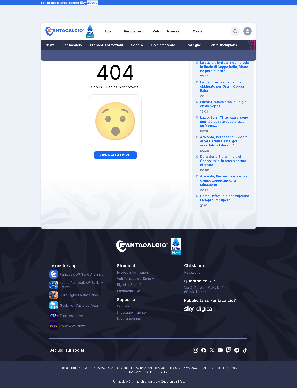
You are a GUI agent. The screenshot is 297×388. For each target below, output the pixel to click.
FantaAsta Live (128, 291)
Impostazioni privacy (132, 312)
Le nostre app (63, 265)
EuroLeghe (192, 45)
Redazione (192, 272)
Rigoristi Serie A (129, 285)
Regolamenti (134, 31)
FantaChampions (223, 45)
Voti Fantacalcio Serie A (135, 278)
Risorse (173, 31)
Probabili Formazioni (106, 45)
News (49, 45)
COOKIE (149, 372)
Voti (156, 31)
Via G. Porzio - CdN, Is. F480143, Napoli (205, 290)
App (107, 31)
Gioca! (198, 31)
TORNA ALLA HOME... (115, 155)
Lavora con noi (129, 319)
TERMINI (162, 372)
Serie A (137, 45)
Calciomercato (163, 45)
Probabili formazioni (132, 272)
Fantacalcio (72, 45)
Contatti (123, 306)
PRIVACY (135, 372)
